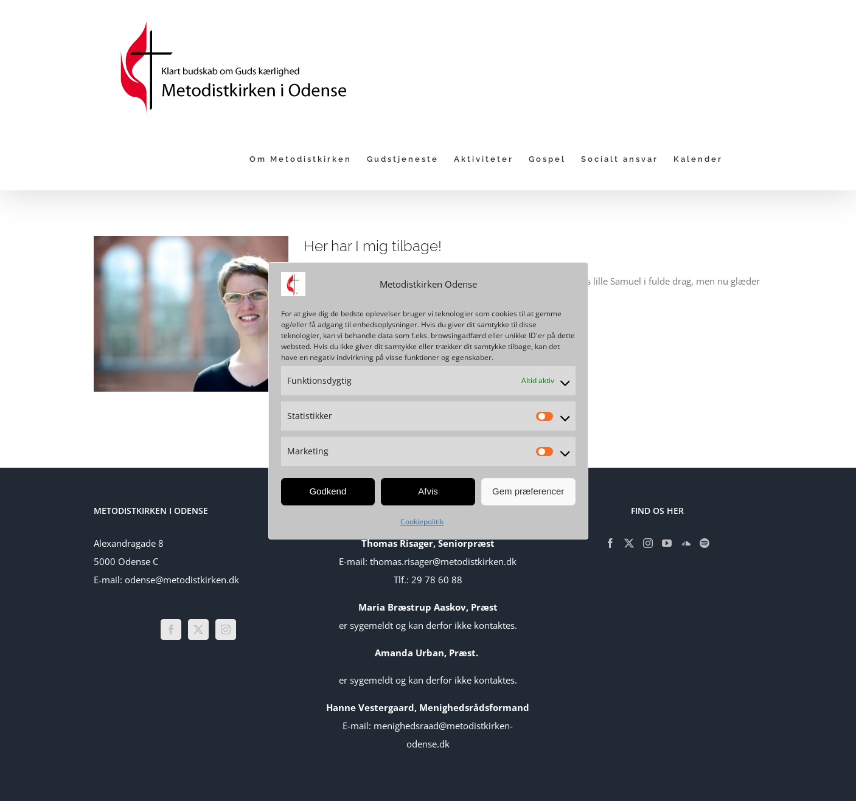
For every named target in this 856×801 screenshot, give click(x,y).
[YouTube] (667, 543)
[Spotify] (704, 543)
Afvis (428, 491)
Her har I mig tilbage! (373, 246)
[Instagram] (225, 629)
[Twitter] (198, 629)
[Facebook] (171, 629)
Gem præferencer (528, 491)
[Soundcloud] (686, 543)
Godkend (327, 491)
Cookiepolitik (422, 521)
